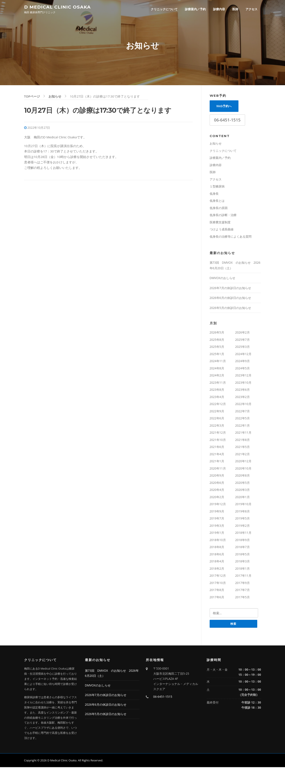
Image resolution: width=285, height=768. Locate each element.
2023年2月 (242, 397)
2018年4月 (217, 562)
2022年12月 (218, 404)
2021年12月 (218, 433)
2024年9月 (242, 362)
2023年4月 (217, 397)
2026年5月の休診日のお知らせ (230, 308)
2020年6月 (217, 483)
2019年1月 (217, 533)
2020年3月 (242, 490)
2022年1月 (242, 426)
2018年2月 (217, 569)
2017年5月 (242, 598)
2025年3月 (242, 347)
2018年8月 (217, 548)
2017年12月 (218, 576)
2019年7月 (217, 519)
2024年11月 (218, 362)
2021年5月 (242, 447)
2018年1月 (242, 569)
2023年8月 (217, 390)
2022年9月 (217, 412)
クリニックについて (164, 9)
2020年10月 (243, 469)
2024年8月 (217, 369)
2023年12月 (243, 376)
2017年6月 (217, 598)
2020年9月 (217, 476)
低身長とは (217, 201)
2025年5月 (217, 347)
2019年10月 (243, 505)
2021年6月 (217, 447)
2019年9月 (217, 512)
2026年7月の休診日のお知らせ (230, 289)
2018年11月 (243, 533)
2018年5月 (242, 555)
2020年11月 (218, 469)
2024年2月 (217, 376)
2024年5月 (242, 369)
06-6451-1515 (227, 120)
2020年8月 (242, 476)
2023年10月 (243, 383)
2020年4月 (217, 490)
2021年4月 (217, 455)
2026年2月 (242, 333)
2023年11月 (218, 383)
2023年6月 (242, 390)
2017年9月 (242, 583)
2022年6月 (217, 419)
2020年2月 (217, 498)
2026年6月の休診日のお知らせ (230, 298)
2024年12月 (243, 355)
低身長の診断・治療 (223, 216)
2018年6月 (217, 555)
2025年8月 (217, 340)
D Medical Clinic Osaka (57, 6)
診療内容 (219, 9)
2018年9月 (242, 540)
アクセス (251, 9)
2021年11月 (243, 433)
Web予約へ (224, 107)
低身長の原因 (219, 208)
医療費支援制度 (220, 223)
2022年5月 (242, 419)
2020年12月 (243, 462)
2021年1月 (217, 462)
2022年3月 (217, 426)
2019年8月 (242, 512)
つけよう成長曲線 (222, 230)
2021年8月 (242, 440)
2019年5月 (242, 519)
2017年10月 (218, 583)
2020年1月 (242, 498)
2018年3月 (242, 562)
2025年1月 (217, 355)
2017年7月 (242, 590)
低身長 (214, 194)
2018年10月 (218, 540)
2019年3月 (217, 526)
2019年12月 (218, 505)
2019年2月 (242, 526)
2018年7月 (242, 548)
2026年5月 (217, 333)
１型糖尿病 (217, 187)
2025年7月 (242, 340)
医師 (235, 9)
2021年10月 (218, 440)
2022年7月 (242, 412)
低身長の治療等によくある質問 (230, 237)
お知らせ (216, 144)
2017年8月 (217, 590)
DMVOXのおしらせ (222, 278)
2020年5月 (242, 483)
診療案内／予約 (195, 9)
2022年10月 (243, 404)
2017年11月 (243, 576)
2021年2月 (242, 455)
